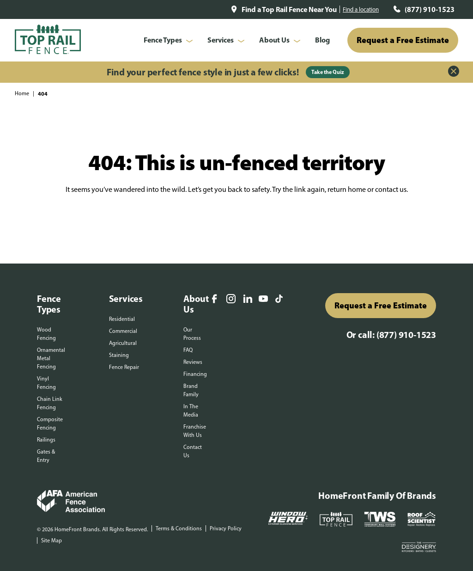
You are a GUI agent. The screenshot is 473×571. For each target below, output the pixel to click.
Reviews (192, 362)
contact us (390, 189)
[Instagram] (230, 299)
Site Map (51, 540)
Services (220, 39)
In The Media (190, 410)
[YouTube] (263, 299)
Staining (119, 355)
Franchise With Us (194, 431)
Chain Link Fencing (49, 403)
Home (22, 93)
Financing (195, 374)
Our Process (192, 333)
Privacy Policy (226, 528)
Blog (322, 39)
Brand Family (191, 390)
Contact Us (192, 451)
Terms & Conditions (179, 528)
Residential (122, 319)
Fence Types (163, 39)
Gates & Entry (46, 455)
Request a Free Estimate (403, 40)
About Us (274, 39)
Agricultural (123, 343)
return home (346, 189)
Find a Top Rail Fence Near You (289, 9)
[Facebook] (214, 299)
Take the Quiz (327, 71)
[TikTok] (279, 299)
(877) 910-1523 (430, 9)
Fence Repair (124, 367)
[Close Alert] (453, 72)
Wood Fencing (46, 333)
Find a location (361, 9)
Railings (46, 439)
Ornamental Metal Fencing (51, 358)
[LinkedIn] (247, 299)
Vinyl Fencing (46, 382)
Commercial (123, 331)
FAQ (188, 350)
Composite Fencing (50, 423)
